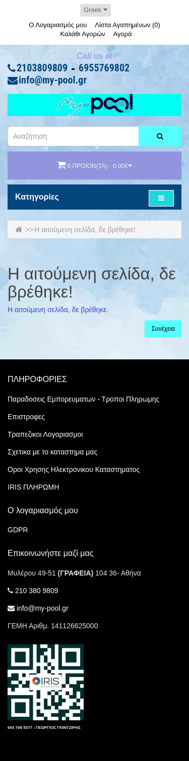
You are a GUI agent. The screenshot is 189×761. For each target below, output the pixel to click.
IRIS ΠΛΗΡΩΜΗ (33, 487)
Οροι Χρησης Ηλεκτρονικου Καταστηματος (74, 469)
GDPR (18, 530)
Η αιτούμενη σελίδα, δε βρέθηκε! (85, 230)
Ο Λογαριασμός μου (58, 25)
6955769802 (104, 68)
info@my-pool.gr (53, 80)
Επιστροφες (26, 417)
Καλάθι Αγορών (82, 34)
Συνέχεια (163, 328)
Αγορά (122, 34)
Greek (95, 10)
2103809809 (42, 68)
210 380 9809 (36, 591)
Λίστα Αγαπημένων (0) (127, 25)
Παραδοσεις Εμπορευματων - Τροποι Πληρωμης (83, 399)
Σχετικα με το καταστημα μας (52, 452)
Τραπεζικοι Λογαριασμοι (45, 434)
